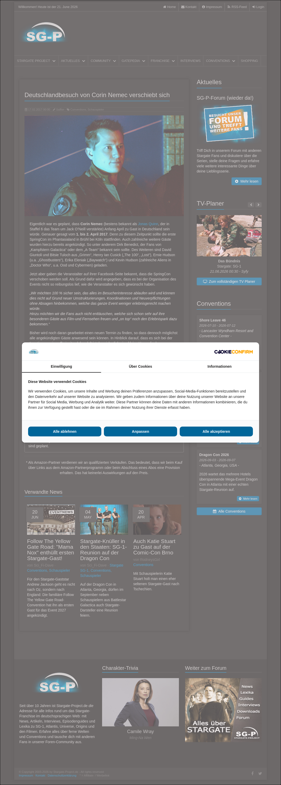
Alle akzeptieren (216, 431)
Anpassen (140, 431)
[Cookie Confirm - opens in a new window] (233, 351)
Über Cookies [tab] (140, 366)
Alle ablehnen (64, 431)
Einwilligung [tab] (61, 366)
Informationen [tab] (220, 366)
